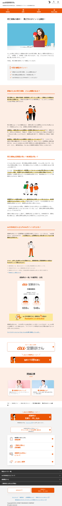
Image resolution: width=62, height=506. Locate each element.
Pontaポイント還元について (15, 272)
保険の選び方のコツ (25, 403)
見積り (23, 10)
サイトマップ (15, 497)
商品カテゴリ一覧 (6, 471)
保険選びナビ (15, 403)
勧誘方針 (22, 497)
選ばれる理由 (54, 10)
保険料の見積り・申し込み (43, 490)
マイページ (29, 422)
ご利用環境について (29, 497)
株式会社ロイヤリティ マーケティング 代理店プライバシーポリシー (30, 499)
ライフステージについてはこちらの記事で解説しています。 (23, 332)
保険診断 (39, 10)
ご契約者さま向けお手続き (9, 483)
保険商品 (8, 10)
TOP (8, 403)
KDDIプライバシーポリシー (42, 497)
